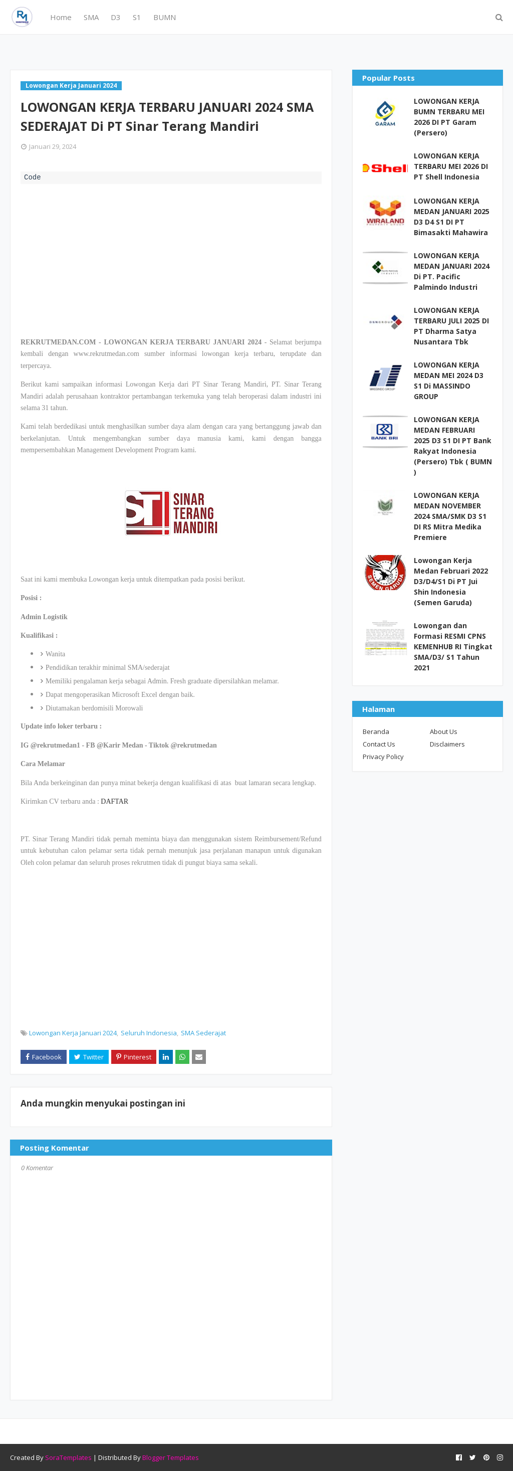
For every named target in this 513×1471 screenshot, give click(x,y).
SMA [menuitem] (91, 17)
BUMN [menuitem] (164, 17)
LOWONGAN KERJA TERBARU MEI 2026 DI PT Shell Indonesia (451, 166)
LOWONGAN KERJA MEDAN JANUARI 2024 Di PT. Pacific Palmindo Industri (451, 271)
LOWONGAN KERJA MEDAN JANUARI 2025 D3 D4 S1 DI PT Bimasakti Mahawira (451, 216)
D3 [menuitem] (116, 17)
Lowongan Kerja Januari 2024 (73, 1032)
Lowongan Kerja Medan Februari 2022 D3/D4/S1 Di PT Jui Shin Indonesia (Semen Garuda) (451, 581)
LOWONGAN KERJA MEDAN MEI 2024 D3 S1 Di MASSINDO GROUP (448, 380)
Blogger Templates (170, 1457)
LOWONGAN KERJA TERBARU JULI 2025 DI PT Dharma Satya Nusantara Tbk (451, 325)
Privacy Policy (383, 756)
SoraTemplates (68, 1457)
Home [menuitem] (61, 17)
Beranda (376, 731)
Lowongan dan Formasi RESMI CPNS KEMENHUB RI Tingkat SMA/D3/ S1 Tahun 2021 (453, 646)
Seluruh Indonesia (149, 1032)
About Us (443, 731)
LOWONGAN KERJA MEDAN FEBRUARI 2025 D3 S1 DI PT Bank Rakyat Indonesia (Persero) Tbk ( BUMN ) (453, 446)
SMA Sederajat (203, 1032)
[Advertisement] (171, 259)
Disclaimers (447, 744)
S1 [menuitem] (137, 17)
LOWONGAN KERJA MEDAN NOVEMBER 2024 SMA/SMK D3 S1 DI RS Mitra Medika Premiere (450, 516)
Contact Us (379, 744)
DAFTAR (114, 801)
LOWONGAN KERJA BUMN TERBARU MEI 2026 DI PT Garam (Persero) (449, 116)
